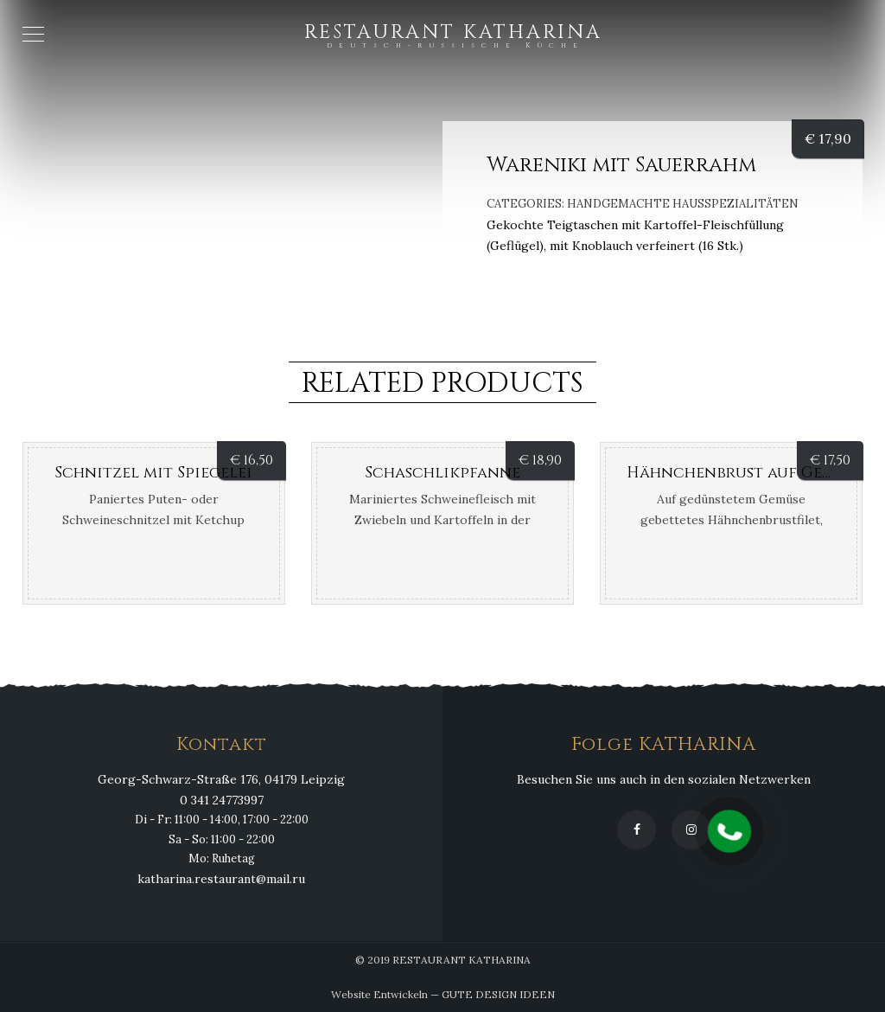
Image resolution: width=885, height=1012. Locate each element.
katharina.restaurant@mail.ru (221, 879)
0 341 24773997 (222, 800)
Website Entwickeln (379, 994)
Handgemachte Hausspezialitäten (683, 203)
